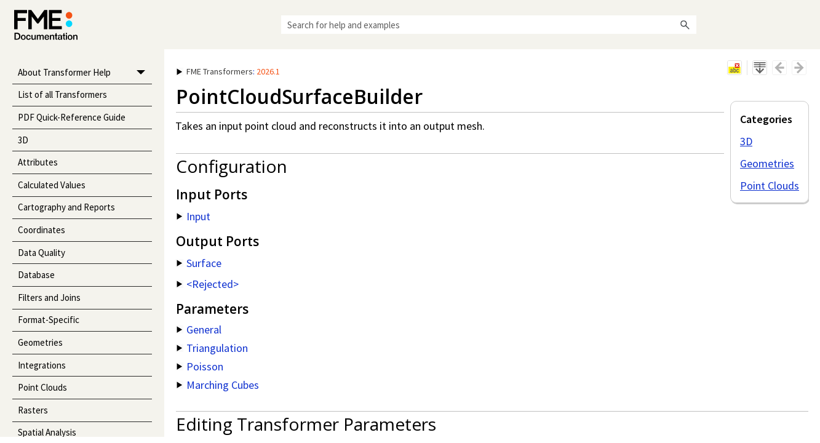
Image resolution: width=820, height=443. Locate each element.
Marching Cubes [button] (218, 385)
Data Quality (41, 252)
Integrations (42, 365)
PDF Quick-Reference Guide (71, 117)
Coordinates (41, 230)
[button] (685, 24)
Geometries (40, 342)
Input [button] (193, 216)
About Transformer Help (85, 73)
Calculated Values (52, 185)
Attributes (38, 162)
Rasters (33, 410)
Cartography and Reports (66, 207)
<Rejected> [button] (208, 284)
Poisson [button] (200, 366)
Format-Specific (48, 319)
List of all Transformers (62, 94)
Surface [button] (199, 263)
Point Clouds (42, 387)
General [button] (199, 329)
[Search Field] (488, 24)
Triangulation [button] (212, 348)
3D (23, 140)
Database (36, 275)
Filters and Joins (49, 297)
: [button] (228, 71)
